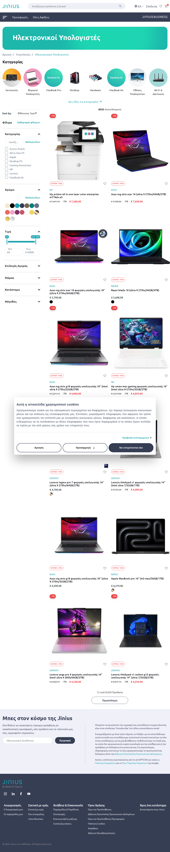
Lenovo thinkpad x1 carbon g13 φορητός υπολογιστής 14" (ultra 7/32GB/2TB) (135, 676)
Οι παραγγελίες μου (13, 814)
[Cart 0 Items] (166, 6)
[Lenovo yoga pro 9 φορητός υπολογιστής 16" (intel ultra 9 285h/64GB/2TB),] (51, 686)
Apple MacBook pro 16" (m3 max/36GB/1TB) (137, 578)
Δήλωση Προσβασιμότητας (101, 833)
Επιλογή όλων (33, 141)
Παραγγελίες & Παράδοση (66, 809)
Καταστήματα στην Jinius (152, 809)
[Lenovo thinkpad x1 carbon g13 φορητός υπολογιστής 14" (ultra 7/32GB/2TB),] (112, 686)
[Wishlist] (160, 6)
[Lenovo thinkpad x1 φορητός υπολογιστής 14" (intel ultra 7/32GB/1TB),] (112, 494)
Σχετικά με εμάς (36, 809)
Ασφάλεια (93, 828)
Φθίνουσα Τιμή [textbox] (26, 113)
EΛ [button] (139, 6)
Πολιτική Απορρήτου (105, 763)
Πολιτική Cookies (96, 823)
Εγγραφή (65, 740)
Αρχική (6, 54)
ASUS (114, 190)
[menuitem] (7, 17)
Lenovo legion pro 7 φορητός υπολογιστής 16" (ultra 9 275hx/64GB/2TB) (77, 484)
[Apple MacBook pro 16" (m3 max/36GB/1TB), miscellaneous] (112, 590)
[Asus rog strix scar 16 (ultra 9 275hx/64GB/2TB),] (112, 205)
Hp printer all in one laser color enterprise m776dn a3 (74, 196)
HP (51, 190)
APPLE (114, 574)
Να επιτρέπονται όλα (131, 447)
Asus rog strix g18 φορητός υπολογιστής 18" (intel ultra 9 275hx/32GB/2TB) (79, 388)
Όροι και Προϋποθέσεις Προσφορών (106, 818)
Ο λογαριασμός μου (13, 809)
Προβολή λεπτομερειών (135, 437)
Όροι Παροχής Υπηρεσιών (134, 763)
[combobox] (76, 6)
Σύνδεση (151, 6)
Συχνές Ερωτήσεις (62, 823)
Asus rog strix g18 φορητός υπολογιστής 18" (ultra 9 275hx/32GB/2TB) (79, 580)
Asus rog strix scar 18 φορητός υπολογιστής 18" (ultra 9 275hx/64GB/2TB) (77, 292)
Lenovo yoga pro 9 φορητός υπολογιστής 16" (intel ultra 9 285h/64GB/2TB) (76, 676)
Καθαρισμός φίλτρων (28, 122)
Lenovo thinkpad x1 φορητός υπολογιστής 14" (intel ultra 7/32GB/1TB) (138, 484)
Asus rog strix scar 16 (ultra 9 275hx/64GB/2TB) (138, 194)
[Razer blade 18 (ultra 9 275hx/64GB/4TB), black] (112, 301)
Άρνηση (38, 447)
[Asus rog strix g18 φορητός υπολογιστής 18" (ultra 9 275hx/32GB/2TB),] (51, 590)
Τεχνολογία (23, 54)
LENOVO (54, 478)
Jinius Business (35, 818)
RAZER (114, 286)
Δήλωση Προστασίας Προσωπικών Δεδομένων (138, 753)
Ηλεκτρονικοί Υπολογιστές (52, 54)
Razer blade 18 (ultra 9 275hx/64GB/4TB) (135, 290)
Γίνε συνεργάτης (36, 814)
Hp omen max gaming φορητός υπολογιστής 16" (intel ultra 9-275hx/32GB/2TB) (139, 388)
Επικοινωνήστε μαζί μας (65, 818)
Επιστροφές (59, 814)
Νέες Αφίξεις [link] (41, 17)
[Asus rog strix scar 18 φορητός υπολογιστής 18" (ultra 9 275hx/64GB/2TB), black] (51, 301)
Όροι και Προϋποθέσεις (99, 809)
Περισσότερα (109, 700)
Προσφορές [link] (20, 17)
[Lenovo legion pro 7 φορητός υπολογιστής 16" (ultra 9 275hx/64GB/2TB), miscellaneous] (51, 494)
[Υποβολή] (120, 6)
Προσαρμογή (85, 447)
